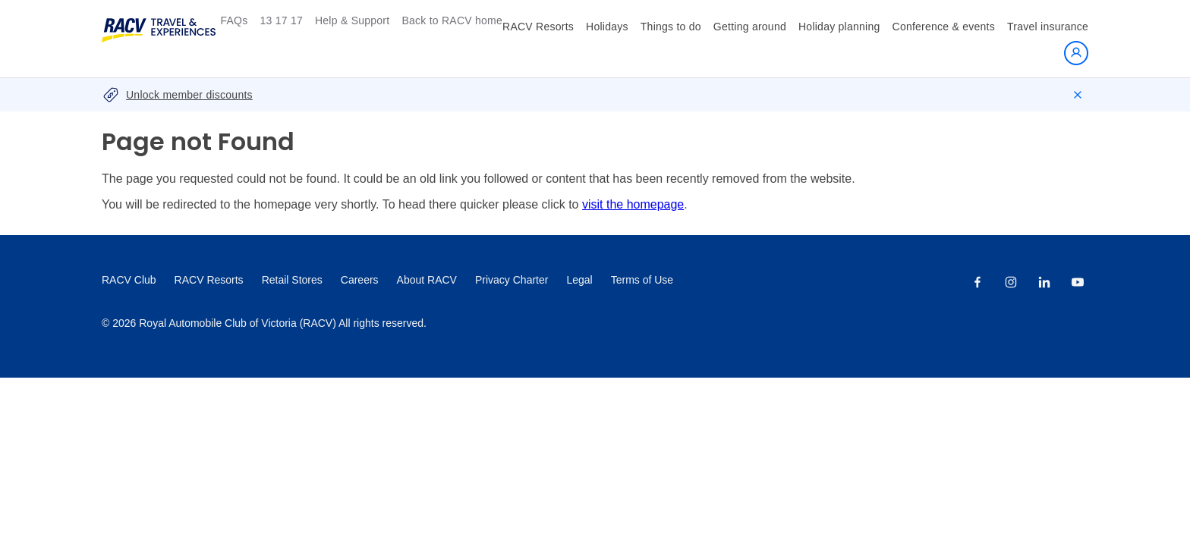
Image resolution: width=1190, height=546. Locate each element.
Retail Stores (292, 280)
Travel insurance (1047, 26)
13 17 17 (281, 20)
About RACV (427, 280)
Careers (360, 280)
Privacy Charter (511, 280)
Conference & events (944, 26)
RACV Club (129, 280)
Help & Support (352, 20)
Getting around (749, 26)
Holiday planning (839, 26)
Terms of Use (642, 280)
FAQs (233, 20)
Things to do (671, 26)
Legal (579, 280)
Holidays (607, 26)
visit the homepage (633, 204)
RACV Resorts (538, 26)
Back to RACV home (451, 20)
